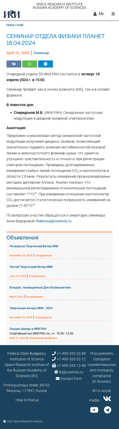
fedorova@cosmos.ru (53, 221)
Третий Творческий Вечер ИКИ (30, 267)
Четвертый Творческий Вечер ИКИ (33, 246)
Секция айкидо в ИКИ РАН (27, 329)
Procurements (101, 353)
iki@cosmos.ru (71, 372)
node (20, 25)
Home (10, 25)
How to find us (27, 400)
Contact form (71, 378)
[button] (13, 64)
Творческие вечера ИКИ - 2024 (30, 308)
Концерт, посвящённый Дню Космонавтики (40, 287)
